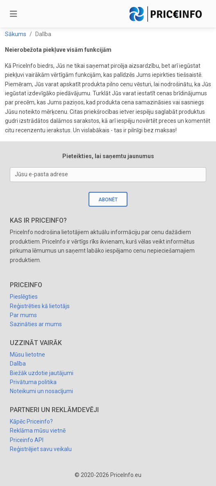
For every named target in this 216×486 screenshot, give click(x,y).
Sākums (15, 34)
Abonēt (108, 200)
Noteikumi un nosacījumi (41, 391)
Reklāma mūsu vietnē (38, 430)
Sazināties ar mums (36, 324)
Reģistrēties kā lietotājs (40, 306)
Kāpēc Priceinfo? (31, 421)
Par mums (23, 315)
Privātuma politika (33, 382)
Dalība (18, 363)
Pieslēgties (24, 296)
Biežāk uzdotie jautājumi (41, 373)
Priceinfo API (26, 440)
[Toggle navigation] (13, 14)
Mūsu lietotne (27, 354)
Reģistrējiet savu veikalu (41, 449)
